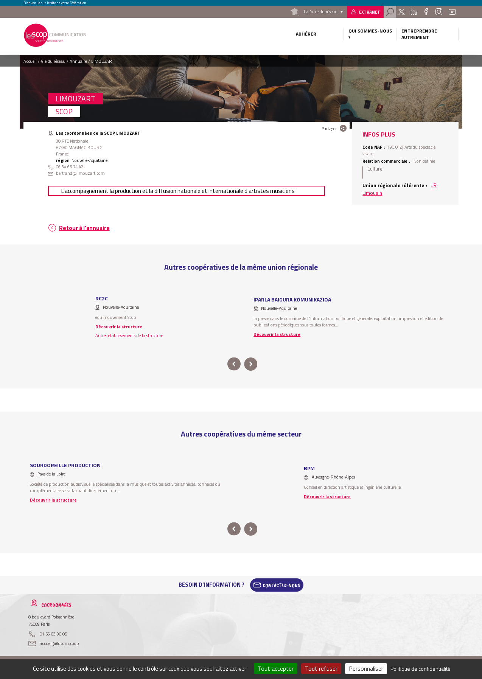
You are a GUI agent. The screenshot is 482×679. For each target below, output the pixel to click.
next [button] (251, 364)
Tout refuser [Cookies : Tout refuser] (321, 668)
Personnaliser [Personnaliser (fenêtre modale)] (366, 668)
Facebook (425, 12)
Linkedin (413, 12)
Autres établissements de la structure (129, 335)
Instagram (439, 12)
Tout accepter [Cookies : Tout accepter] (276, 668)
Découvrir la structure (118, 326)
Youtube (452, 12)
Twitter (401, 12)
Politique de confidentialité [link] (420, 669)
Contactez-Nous (281, 584)
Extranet (369, 12)
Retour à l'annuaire (84, 228)
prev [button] (234, 364)
